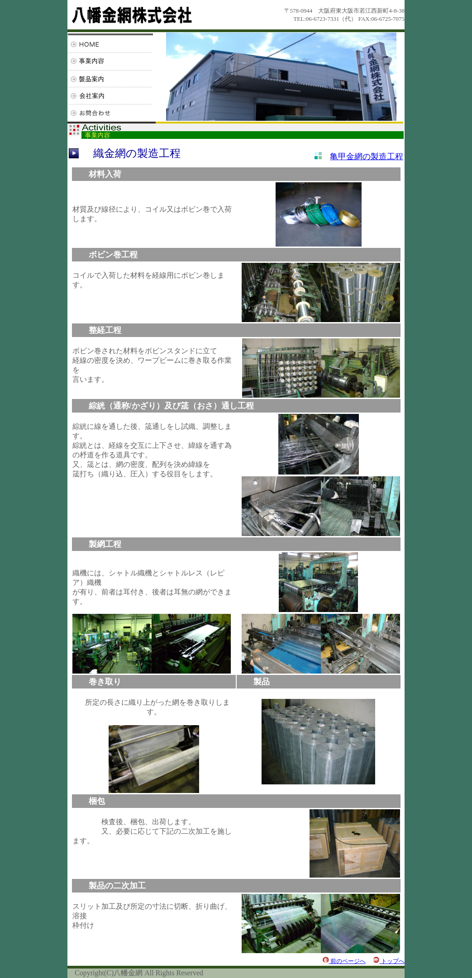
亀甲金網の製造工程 (366, 156)
